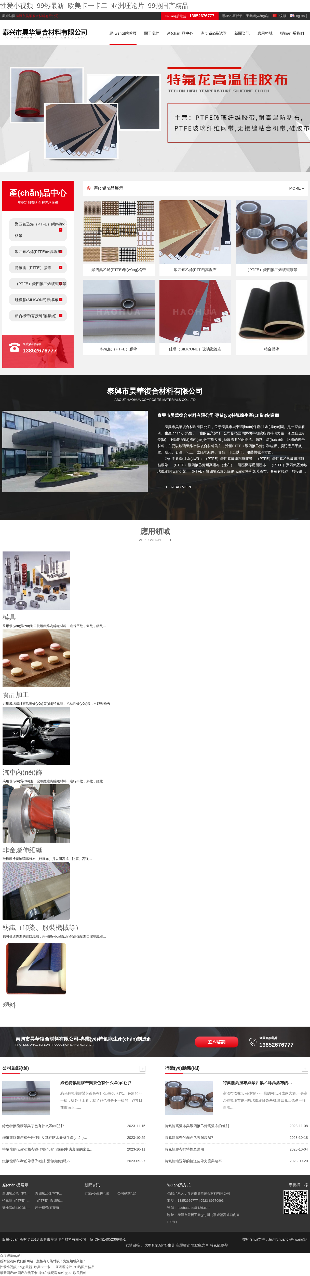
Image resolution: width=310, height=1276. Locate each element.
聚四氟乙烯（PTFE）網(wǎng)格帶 (41, 230)
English (297, 16)
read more (182, 487)
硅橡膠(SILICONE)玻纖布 (36, 299)
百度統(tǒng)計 (11, 1255)
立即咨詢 (216, 1042)
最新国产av (8, 1273)
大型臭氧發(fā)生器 (159, 1245)
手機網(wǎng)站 (257, 16)
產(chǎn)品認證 (214, 33)
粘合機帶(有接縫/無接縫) (36, 316)
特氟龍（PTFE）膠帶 (33, 267)
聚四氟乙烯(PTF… (48, 1193)
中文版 (280, 16)
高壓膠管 (183, 1245)
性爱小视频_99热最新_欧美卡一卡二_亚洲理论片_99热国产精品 (94, 5)
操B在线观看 (47, 1273)
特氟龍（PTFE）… (16, 1200)
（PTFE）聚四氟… (49, 1200)
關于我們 (151, 33)
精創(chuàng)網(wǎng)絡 (288, 1239)
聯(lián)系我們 (232, 16)
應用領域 (265, 33)
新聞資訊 (242, 33)
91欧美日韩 (77, 1273)
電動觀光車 (200, 1245)
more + (296, 188)
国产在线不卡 (27, 1273)
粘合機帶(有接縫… (49, 1208)
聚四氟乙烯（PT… (16, 1193)
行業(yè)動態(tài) (97, 1193)
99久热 (63, 1273)
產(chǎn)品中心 (180, 33)
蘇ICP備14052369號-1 (108, 1239)
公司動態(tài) (126, 1193)
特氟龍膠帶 (219, 1245)
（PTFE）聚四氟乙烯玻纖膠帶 (40, 283)
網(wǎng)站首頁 (123, 33)
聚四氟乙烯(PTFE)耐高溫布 (38, 251)
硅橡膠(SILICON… (16, 1208)
